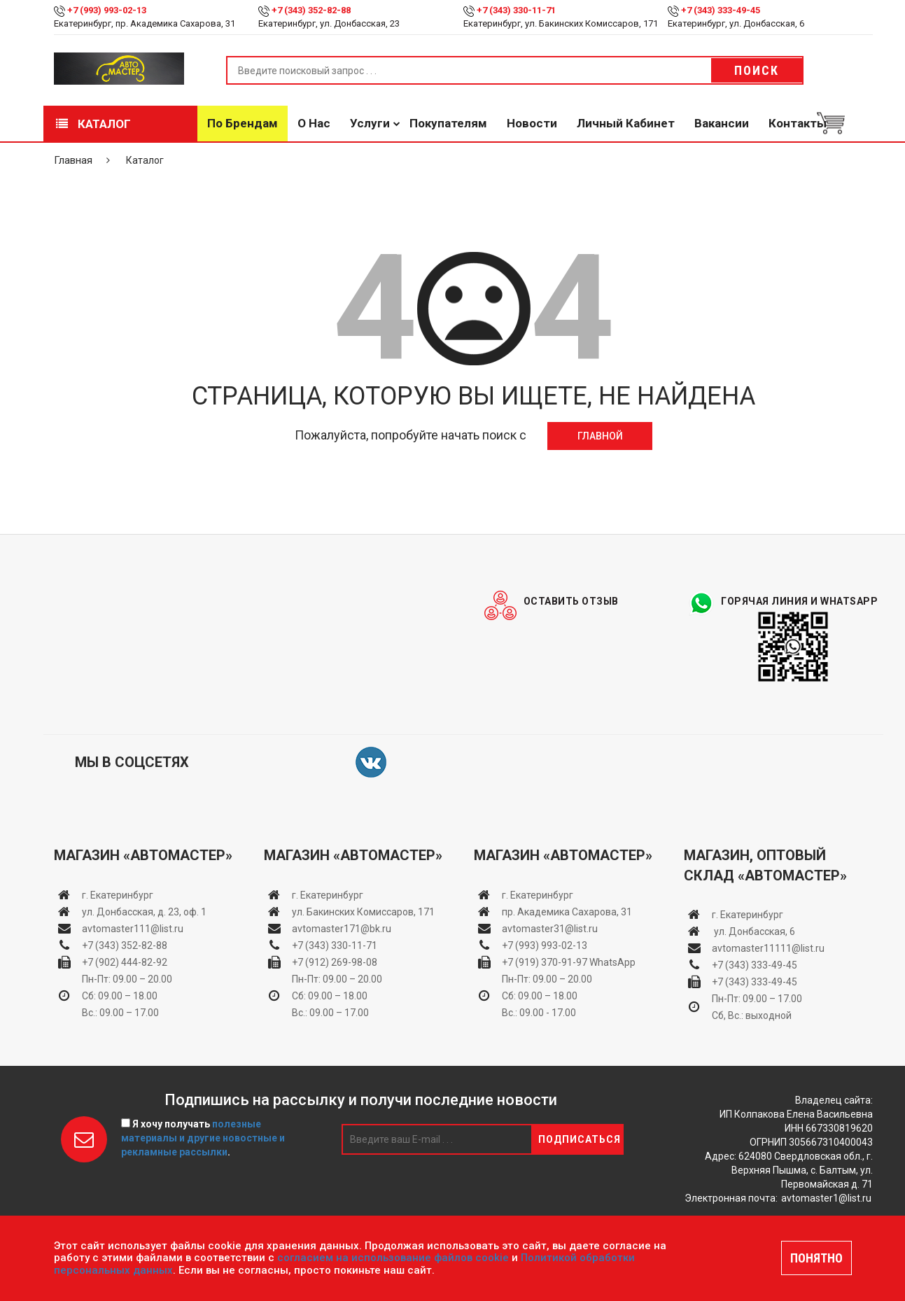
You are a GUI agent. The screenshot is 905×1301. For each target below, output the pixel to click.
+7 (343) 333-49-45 (720, 10)
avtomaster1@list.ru (826, 1198)
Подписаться (579, 1139)
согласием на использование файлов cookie (393, 1257)
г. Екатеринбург (118, 894)
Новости (532, 123)
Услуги (370, 123)
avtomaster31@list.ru (550, 928)
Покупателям (448, 123)
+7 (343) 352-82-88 (311, 10)
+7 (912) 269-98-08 (334, 961)
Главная (73, 160)
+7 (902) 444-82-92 (124, 961)
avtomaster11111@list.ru (768, 948)
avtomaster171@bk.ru (341, 928)
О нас (313, 123)
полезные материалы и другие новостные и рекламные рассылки (203, 1138)
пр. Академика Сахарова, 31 (567, 911)
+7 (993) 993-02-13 (544, 944)
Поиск (756, 70)
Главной (600, 435)
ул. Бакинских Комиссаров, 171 (363, 911)
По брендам (242, 123)
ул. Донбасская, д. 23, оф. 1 (144, 911)
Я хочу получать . (203, 1138)
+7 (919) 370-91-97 (544, 961)
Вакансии (721, 123)
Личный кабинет (626, 123)
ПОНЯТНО (816, 1258)
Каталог (93, 124)
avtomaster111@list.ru (132, 928)
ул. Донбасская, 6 (753, 931)
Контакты (798, 123)
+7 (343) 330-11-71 (516, 10)
